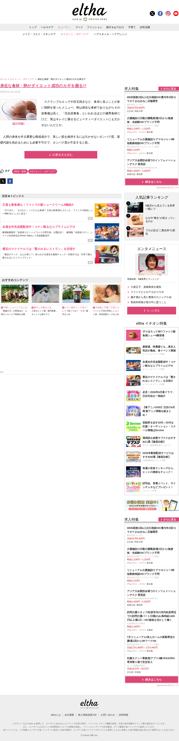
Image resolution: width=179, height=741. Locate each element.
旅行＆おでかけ (115, 27)
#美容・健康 (20, 171)
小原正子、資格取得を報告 (146, 286)
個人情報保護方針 (87, 714)
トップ (33, 27)
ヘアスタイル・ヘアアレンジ (110, 34)
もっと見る (153, 310)
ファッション (94, 27)
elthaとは (56, 714)
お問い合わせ (108, 714)
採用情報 (123, 714)
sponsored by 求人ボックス (168, 188)
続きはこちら (153, 181)
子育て (132, 27)
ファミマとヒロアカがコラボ (147, 292)
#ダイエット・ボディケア (42, 171)
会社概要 (69, 714)
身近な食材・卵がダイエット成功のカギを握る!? (43, 86)
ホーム (3, 79)
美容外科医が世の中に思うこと (148, 302)
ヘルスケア (47, 27)
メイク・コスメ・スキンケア (39, 34)
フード (79, 27)
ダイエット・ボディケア (75, 34)
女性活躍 (145, 27)
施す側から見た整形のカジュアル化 (151, 297)
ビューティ (64, 27)
